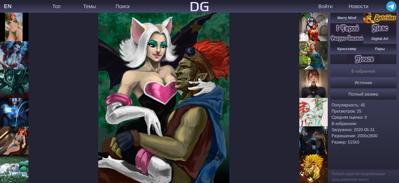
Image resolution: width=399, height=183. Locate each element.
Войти (325, 6)
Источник (363, 83)
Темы (89, 6)
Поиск (123, 6)
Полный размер (363, 94)
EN (8, 6)
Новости (358, 6)
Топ (56, 6)
